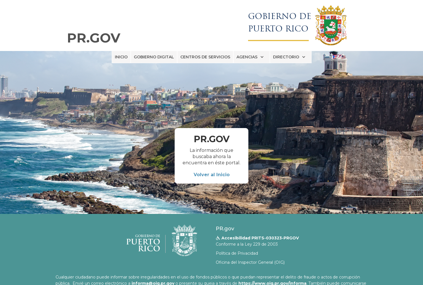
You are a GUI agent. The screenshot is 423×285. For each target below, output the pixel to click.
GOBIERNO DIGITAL (154, 56)
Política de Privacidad (237, 253)
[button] (251, 57)
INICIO (121, 56)
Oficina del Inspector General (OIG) (250, 262)
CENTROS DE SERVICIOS (205, 56)
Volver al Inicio (212, 174)
